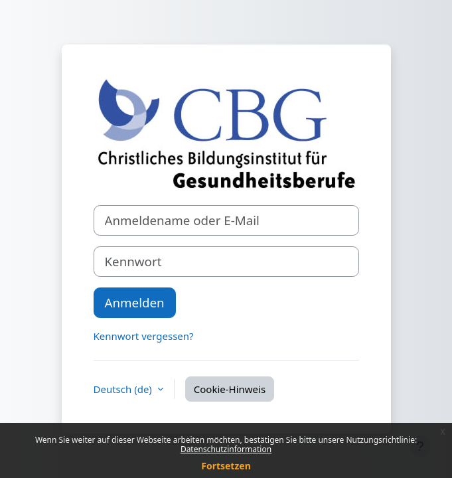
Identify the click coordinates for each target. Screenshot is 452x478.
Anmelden (135, 302)
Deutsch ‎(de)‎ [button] (124, 389)
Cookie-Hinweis (229, 389)
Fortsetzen (226, 465)
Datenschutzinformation (226, 449)
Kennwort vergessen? (144, 336)
